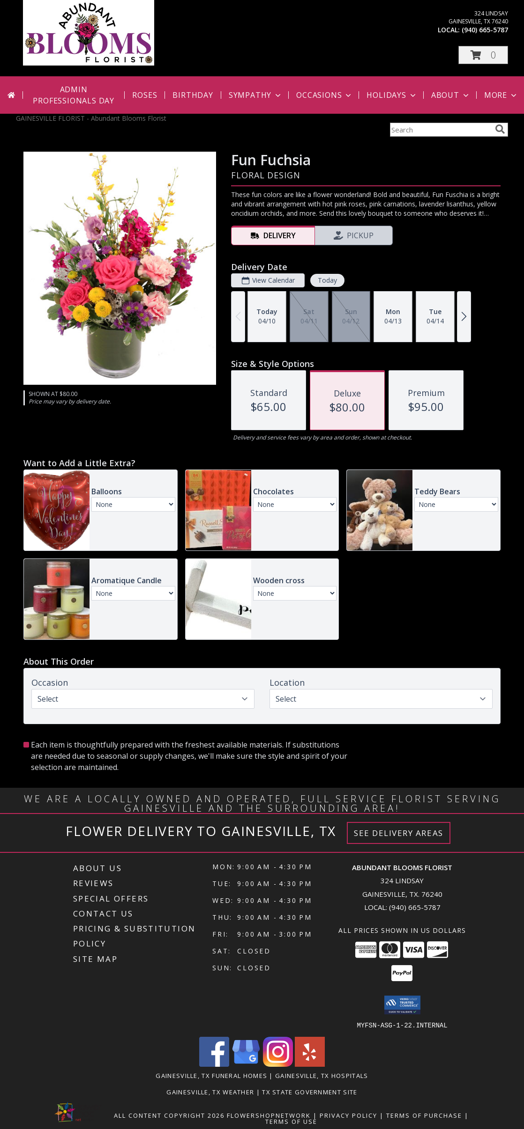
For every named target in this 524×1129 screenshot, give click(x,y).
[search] (500, 129)
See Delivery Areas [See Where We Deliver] (398, 833)
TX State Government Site (309, 1091)
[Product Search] (440, 129)
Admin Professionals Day (73, 95)
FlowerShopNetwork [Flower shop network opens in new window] (269, 1115)
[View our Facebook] (214, 1063)
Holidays (392, 95)
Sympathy (256, 95)
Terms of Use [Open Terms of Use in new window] (291, 1121)
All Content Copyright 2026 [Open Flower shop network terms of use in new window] (169, 1115)
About (451, 95)
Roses (144, 95)
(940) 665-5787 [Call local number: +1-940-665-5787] (485, 29)
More (501, 95)
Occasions (324, 95)
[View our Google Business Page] (246, 1063)
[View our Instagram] (278, 1063)
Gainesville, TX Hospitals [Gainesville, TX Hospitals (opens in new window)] (321, 1075)
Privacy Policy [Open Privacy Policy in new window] (348, 1115)
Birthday (192, 95)
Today (327, 280)
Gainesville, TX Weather (210, 1091)
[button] (483, 55)
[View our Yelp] (310, 1063)
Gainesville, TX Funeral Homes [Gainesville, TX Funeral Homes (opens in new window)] (211, 1075)
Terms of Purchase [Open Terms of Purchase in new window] (424, 1115)
